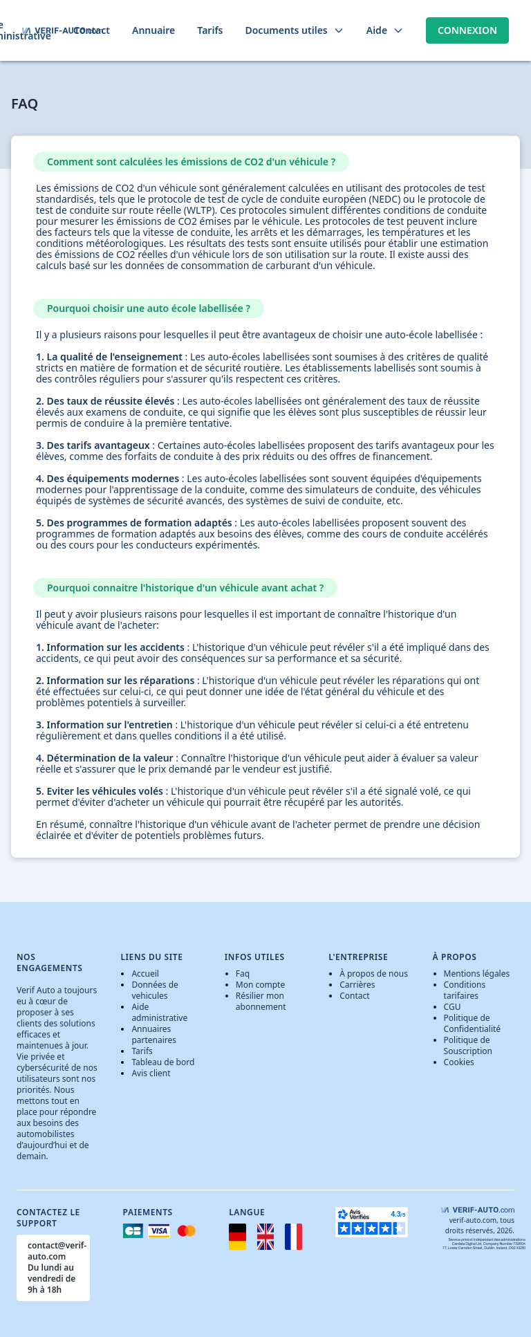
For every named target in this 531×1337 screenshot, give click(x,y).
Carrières (357, 984)
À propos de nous (373, 973)
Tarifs (141, 1051)
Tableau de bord (162, 1062)
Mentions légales (477, 973)
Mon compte (260, 984)
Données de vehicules (154, 990)
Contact (354, 996)
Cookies (459, 1062)
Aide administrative (159, 1012)
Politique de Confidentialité (472, 1023)
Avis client (150, 1073)
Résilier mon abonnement (261, 1001)
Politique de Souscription (468, 1045)
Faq (243, 973)
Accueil (145, 973)
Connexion (467, 30)
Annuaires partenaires (153, 1034)
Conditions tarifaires (465, 990)
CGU (452, 1007)
